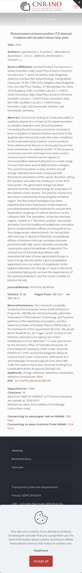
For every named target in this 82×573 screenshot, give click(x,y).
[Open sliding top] (77, 4)
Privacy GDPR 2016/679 (26, 495)
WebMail (17, 450)
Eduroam (17, 467)
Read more (41, 550)
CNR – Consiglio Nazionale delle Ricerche (37, 504)
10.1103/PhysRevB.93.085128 (32, 380)
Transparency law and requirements (35, 487)
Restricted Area (21, 459)
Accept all (41, 561)
